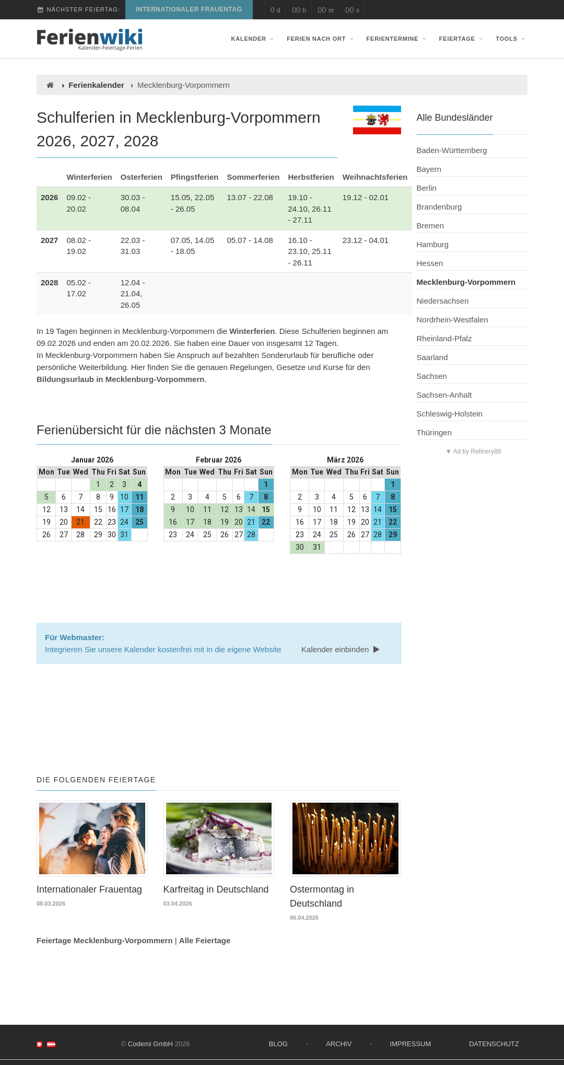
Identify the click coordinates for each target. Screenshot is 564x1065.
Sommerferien (253, 176)
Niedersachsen (443, 300)
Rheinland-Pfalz (444, 338)
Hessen (430, 263)
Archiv (338, 1043)
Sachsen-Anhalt (444, 394)
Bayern (429, 169)
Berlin (427, 187)
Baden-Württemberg (452, 150)
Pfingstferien (195, 176)
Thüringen (434, 432)
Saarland (432, 357)
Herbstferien (311, 176)
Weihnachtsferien (375, 176)
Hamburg (433, 244)
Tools (511, 39)
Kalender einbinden (341, 649)
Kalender (253, 39)
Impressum (410, 1043)
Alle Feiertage (204, 939)
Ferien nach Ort (321, 39)
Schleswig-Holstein (450, 413)
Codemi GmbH (150, 1043)
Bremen (430, 225)
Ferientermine (398, 39)
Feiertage (462, 39)
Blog (278, 1043)
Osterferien (141, 176)
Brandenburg (439, 206)
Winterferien (89, 176)
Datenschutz (494, 1043)
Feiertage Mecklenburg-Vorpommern (105, 939)
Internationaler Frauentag (189, 9)
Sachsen (432, 376)
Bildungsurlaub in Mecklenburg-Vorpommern (120, 379)
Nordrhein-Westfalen (452, 319)
